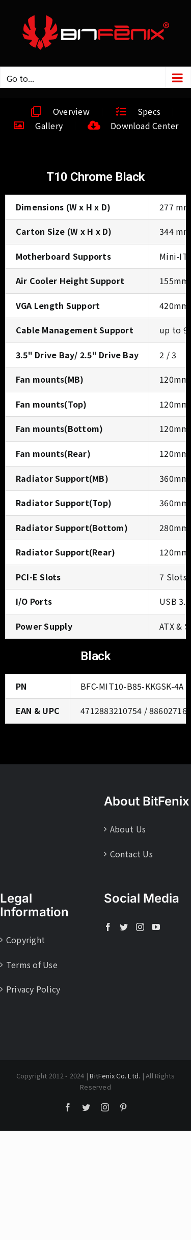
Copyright (25, 940)
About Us (128, 829)
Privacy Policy (33, 989)
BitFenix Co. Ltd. (115, 1075)
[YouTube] (156, 927)
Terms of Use (32, 964)
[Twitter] (124, 927)
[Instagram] (140, 927)
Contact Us (131, 854)
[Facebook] (108, 927)
